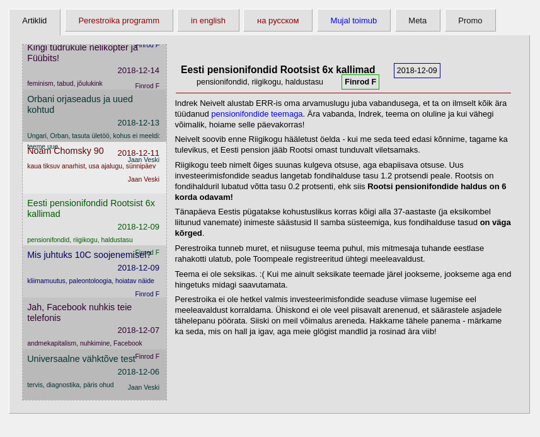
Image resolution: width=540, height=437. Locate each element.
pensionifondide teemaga (256, 114)
